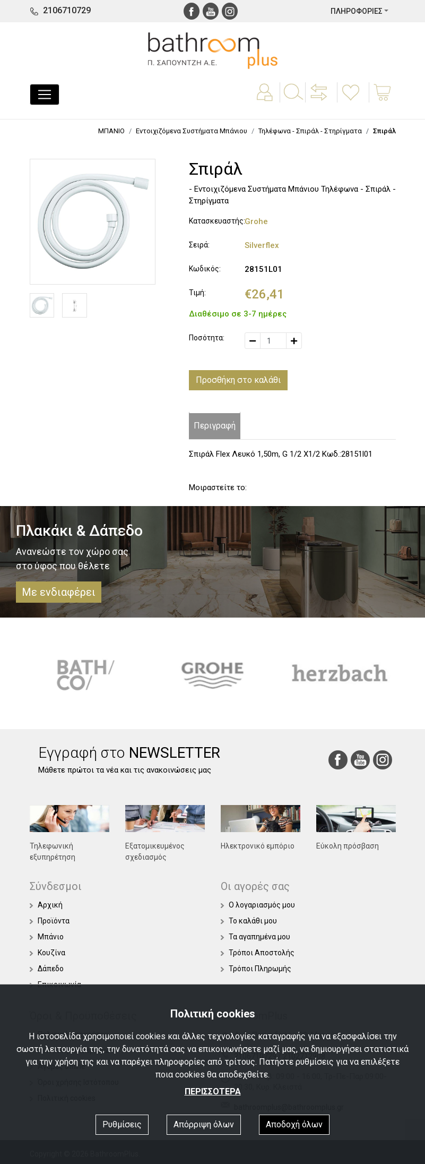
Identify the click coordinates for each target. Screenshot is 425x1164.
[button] (320, 100)
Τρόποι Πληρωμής (256, 968)
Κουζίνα (47, 952)
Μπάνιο (47, 936)
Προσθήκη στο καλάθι (238, 380)
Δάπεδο (47, 968)
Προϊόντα (50, 921)
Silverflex (262, 245)
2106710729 (67, 10)
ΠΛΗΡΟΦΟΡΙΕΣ (357, 11)
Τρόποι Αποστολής (257, 952)
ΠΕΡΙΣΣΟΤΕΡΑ (213, 1091)
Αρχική (46, 905)
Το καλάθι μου (249, 921)
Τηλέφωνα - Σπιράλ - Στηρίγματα (310, 131)
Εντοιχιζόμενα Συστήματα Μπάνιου (191, 131)
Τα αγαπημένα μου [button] (255, 936)
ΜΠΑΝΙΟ (111, 131)
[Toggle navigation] (44, 94)
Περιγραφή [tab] (215, 426)
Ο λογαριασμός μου (258, 905)
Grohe (256, 221)
